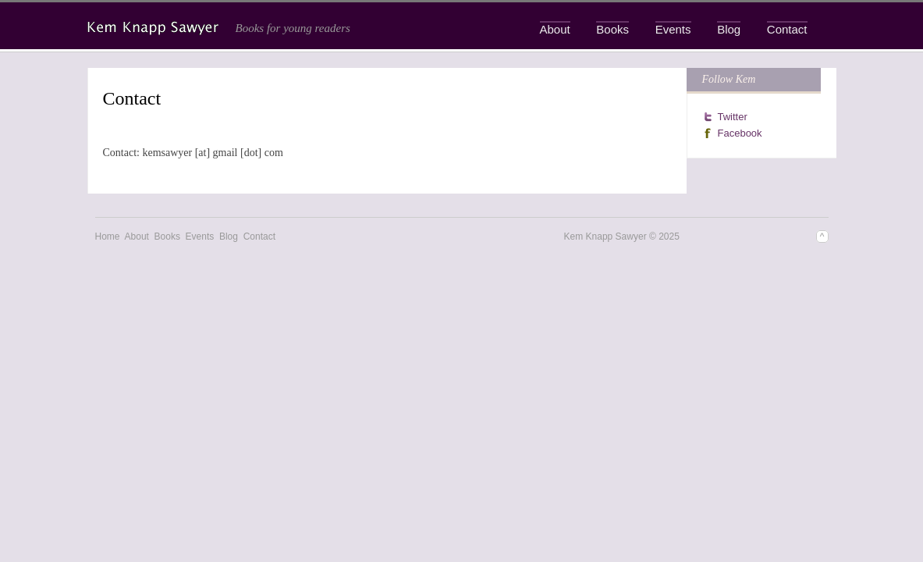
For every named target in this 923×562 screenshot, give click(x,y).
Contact (787, 29)
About (555, 29)
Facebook (740, 133)
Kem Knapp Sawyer (154, 28)
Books (612, 29)
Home (107, 236)
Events (673, 29)
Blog (728, 29)
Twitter (732, 117)
